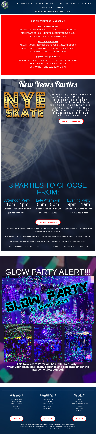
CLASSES (86, 3)
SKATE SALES (79, 409)
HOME (15, 397)
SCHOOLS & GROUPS (68, 3)
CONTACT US (79, 411)
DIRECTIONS (16, 406)
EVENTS (16, 409)
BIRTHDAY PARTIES (45, 3)
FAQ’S (79, 399)
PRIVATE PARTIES (17, 402)
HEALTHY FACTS (79, 402)
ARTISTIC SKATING (48, 399)
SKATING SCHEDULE (16, 399)
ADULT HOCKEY (47, 406)
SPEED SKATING (48, 409)
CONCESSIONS (79, 397)
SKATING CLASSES (48, 397)
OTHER (59, 7)
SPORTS (47, 7)
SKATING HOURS (23, 3)
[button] (48, 67)
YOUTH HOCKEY (47, 402)
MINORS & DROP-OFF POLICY (79, 404)
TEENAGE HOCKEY (48, 404)
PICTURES (79, 406)
